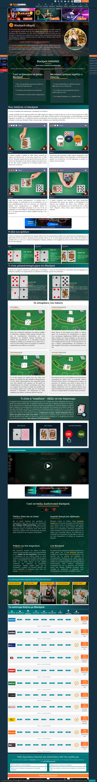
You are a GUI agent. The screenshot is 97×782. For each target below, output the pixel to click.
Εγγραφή (4, 58)
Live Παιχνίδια (73, 5)
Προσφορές (59, 5)
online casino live (23, 6)
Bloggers (80, 5)
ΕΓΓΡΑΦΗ (85, 1)
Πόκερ (65, 5)
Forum (86, 5)
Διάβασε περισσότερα (16, 52)
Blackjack (52, 5)
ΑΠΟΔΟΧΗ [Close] (92, 781)
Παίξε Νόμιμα (27, 19)
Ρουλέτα (45, 5)
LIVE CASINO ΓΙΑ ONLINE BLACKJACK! (34, 42)
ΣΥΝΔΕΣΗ (77, 1)
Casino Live (39, 5)
